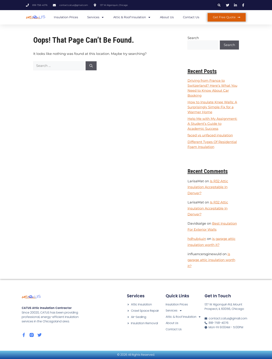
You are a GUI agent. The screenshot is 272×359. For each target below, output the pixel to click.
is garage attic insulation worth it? (211, 260)
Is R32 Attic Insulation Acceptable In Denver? (208, 187)
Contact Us (191, 17)
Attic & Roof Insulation (132, 17)
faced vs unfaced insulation (210, 135)
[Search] (91, 65)
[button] (219, 5)
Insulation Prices (66, 17)
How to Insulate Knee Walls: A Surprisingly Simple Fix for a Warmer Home (212, 107)
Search (193, 38)
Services (95, 17)
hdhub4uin (197, 239)
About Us (167, 17)
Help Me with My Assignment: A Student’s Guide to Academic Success (212, 124)
